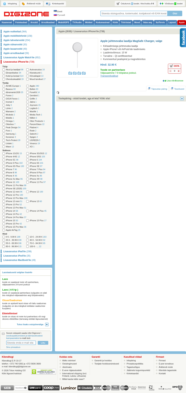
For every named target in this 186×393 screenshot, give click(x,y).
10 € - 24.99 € (38, 237)
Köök (115, 22)
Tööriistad (126, 22)
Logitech (34, 108)
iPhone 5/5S (37, 157)
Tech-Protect (13, 140)
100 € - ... (35, 246)
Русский (59, 15)
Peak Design (13, 127)
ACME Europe (13, 86)
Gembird (34, 96)
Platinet (34, 127)
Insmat (10, 102)
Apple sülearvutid (15, 44)
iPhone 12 (36, 192)
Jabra (33, 102)
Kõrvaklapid (36, 76)
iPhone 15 (12, 221)
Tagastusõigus (133, 367)
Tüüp (5, 66)
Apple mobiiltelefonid (17, 36)
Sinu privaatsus (13, 347)
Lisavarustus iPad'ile (17, 251)
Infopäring (131, 360)
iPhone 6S (36, 163)
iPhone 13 (36, 201)
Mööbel (88, 22)
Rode (33, 131)
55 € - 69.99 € (13, 243)
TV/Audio (77, 22)
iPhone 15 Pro (14, 224)
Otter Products (37, 121)
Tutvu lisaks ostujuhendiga (33, 324)
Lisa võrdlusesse (175, 81)
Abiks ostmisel (69, 360)
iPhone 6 (36, 160)
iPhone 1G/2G (14, 153)
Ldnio (9, 108)
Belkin (34, 89)
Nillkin (33, 118)
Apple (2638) (65, 31)
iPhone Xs (36, 176)
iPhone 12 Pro (14, 195)
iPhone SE (36, 166)
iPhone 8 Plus (37, 173)
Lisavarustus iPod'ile (16, 256)
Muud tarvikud (37, 79)
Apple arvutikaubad (16, 53)
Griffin (33, 99)
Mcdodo (10, 115)
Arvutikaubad (47, 22)
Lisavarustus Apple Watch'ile (21, 57)
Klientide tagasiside (168, 370)
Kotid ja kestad (14, 76)
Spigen (34, 137)
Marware (11, 112)
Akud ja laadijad (14, 70)
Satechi (34, 134)
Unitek (9, 143)
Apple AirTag (13, 230)
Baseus (11, 89)
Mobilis (10, 118)
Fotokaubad (21, 22)
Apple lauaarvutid (15, 49)
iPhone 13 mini (14, 201)
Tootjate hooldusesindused (107, 364)
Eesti (58, 11)
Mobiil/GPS (63, 22)
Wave (10, 147)
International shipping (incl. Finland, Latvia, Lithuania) (74, 374)
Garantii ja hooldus (103, 360)
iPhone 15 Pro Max (16, 227)
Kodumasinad (103, 22)
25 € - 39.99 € (13, 240)
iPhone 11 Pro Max (16, 185)
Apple (182, 22)
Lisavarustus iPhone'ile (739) (89, 31)
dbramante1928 (14, 92)
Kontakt (162, 373)
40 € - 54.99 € (37, 240)
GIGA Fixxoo (12, 99)
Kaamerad (7, 22)
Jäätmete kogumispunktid (138, 370)
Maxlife (34, 112)
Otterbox (10, 124)
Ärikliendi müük (166, 367)
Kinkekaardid (133, 373)
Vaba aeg (147, 22)
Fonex (9, 96)
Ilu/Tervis (160, 22)
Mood (137, 22)
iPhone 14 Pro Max (16, 217)
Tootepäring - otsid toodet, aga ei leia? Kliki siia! (84, 98)
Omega (10, 121)
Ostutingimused (69, 364)
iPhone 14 (12, 211)
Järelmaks (67, 367)
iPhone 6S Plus (15, 166)
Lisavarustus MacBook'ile (19, 260)
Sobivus (6, 150)
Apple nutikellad (15, 31)
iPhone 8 (11, 173)
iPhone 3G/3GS (38, 153)
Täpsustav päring (157, 88)
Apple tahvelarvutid (16, 40)
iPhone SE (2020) (16, 189)
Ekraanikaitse (13, 73)
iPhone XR (36, 179)
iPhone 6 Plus (14, 163)
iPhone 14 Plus (38, 211)
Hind (4, 234)
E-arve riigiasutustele (72, 370)
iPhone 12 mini (14, 192)
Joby (9, 105)
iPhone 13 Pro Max (16, 208)
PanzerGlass (37, 124)
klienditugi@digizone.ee (19, 366)
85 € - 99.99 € (13, 246)
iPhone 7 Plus (37, 169)
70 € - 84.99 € (37, 243)
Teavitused (177, 88)
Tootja (5, 83)
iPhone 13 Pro (14, 205)
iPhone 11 (12, 182)
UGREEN (35, 140)
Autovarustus (37, 70)
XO (32, 147)
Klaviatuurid (36, 73)
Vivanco (35, 143)
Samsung (11, 134)
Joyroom (35, 105)
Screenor (11, 137)
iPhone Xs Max (14, 179)
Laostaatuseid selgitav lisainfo (17, 272)
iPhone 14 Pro (14, 214)
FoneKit (35, 92)
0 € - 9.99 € (13, 237)
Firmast (162, 360)
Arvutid (34, 22)
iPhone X (11, 176)
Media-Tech (36, 115)
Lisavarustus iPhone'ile (18, 62)
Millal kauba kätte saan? (73, 379)
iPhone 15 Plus (38, 221)
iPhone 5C (12, 160)
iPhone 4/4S (13, 157)
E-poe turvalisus (166, 364)
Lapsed (172, 22)
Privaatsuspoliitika (135, 364)
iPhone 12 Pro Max (16, 198)
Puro (9, 131)
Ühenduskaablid (14, 79)
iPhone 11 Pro (38, 182)
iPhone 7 (11, 169)
